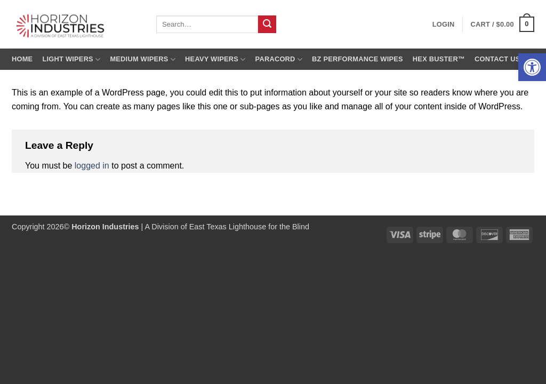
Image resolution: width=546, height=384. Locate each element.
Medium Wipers (142, 59)
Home (22, 59)
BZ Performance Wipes (357, 59)
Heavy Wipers (215, 59)
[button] (532, 67)
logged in (92, 165)
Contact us (497, 59)
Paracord (279, 59)
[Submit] (267, 24)
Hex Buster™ (439, 59)
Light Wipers (71, 59)
